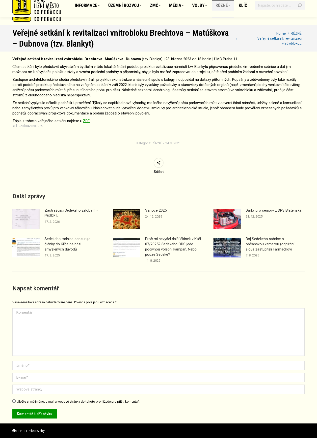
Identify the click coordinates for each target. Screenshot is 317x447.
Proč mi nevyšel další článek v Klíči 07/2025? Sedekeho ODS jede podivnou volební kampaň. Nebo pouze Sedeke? (173, 255)
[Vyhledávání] (280, 21)
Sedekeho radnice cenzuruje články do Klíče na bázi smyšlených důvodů (67, 252)
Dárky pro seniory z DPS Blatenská (273, 219)
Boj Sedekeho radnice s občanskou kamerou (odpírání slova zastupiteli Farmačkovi (270, 252)
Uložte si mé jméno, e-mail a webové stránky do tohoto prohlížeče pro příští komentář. (78, 410)
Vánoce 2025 (156, 219)
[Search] (300, 21)
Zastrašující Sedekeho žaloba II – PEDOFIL (72, 221)
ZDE (86, 129)
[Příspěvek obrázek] (26, 228)
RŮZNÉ (157, 152)
